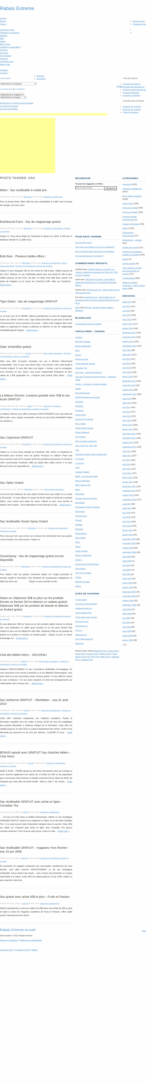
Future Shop (80, 415)
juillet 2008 (127, 614)
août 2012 (126, 398)
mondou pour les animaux (86, 498)
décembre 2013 (129, 333)
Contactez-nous (139, 24)
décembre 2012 (129, 381)
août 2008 (126, 609)
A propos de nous (22, 950)
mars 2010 (126, 526)
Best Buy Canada (82, 342)
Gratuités (40, 76)
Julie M (24, 661)
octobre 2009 (128, 548)
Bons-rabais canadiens (53, 353)
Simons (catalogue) (83, 555)
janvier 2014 (127, 328)
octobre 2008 (128, 600)
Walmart (3, 36)
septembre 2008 (129, 605)
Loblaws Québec (82, 472)
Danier (78, 388)
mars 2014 (126, 319)
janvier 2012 (127, 429)
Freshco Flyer (92, 654)
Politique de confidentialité (31, 940)
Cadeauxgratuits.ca (83, 608)
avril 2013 (126, 368)
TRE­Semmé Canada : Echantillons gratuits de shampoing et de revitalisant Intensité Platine (95, 282)
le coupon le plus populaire (16, 103)
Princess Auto (81, 516)
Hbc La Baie (80, 424)
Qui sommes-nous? (83, 242)
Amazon (78, 337)
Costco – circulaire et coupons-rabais (91, 384)
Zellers (78, 586)
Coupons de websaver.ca (133, 87)
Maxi (2, 38)
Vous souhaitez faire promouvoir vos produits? (95, 251)
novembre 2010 (129, 491)
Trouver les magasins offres (89, 184)
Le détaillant (6, 89)
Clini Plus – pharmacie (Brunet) (88, 372)
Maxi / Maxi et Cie (82, 485)
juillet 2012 (127, 403)
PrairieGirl (27, 616)
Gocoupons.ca (81, 626)
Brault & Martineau (83, 346)
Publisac (78, 525)
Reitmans (79, 529)
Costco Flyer (112, 651)
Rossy (78, 547)
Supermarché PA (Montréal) (87, 564)
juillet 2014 (127, 302)
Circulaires (40, 79)
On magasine (5, 56)
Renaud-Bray (81, 533)
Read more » (6, 285)
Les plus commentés (9, 109)
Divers (125, 228)
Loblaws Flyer (87, 660)
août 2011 (126, 451)
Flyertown (79, 410)
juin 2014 (126, 306)
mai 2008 (126, 622)
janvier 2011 (127, 482)
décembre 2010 (129, 486)
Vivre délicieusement (84, 639)
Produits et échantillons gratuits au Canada (33, 266)
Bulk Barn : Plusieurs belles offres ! (23, 256)
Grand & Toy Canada (84, 419)
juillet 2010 (127, 508)
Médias (34, 950)
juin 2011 (126, 460)
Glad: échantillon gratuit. (16, 346)
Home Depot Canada (84, 428)
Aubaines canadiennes (53, 197)
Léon (77, 467)
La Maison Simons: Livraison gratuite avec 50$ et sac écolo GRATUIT (35, 397)
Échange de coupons (132, 109)
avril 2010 (126, 521)
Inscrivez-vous (139, 21)
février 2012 (127, 425)
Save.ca (78, 630)
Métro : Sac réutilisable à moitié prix (23, 190)
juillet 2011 (127, 455)
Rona (77, 542)
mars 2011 (126, 473)
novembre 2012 (129, 385)
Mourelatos (80, 503)
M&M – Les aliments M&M (86, 476)
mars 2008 (126, 631)
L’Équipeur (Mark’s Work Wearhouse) (91, 454)
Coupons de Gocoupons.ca (134, 90)
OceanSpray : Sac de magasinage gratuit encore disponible (32, 557)
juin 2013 (126, 359)
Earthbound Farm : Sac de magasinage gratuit (30, 221)
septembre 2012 (129, 394)
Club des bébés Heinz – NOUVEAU (23, 654)
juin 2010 (126, 513)
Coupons (4, 50)
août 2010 (126, 504)
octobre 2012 (128, 390)
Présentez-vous (6, 61)
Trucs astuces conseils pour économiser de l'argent (132, 271)
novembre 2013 (129, 337)
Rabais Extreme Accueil (17, 930)
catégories (5, 78)
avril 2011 (126, 469)
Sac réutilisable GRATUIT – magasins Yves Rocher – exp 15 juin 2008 (34, 849)
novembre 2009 (129, 543)
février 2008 (127, 636)
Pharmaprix (80, 511)
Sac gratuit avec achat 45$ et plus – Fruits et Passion (35, 896)
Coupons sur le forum (132, 106)
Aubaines (4, 70)
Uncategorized (128, 278)
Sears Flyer (80, 654)
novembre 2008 (129, 596)
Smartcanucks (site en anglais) (88, 324)
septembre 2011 (129, 447)
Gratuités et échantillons (10, 47)
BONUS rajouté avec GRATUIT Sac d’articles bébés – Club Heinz (35, 754)
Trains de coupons (130, 112)
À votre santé (81, 600)
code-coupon (127, 203)
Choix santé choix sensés (86, 617)
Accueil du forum (7, 30)
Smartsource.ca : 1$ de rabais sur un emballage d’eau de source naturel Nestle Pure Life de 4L (97, 300)
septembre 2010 (129, 499)
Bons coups (5, 44)
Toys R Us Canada (83, 573)
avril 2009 (126, 574)
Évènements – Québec (132, 240)
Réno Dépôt (80, 538)
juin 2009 (126, 565)
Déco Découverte (82, 393)
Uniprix (78, 577)
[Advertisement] (27, 145)
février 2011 (127, 477)
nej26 (29, 406)
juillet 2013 (127, 355)
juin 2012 (126, 407)
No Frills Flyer (93, 657)
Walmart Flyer (100, 651)
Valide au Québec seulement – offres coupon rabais (133, 285)
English (120, 86)
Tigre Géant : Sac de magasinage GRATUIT (29, 301)
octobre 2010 (128, 495)
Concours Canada (130, 208)
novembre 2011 (129, 438)
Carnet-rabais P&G (83, 613)
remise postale (128, 263)
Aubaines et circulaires (9, 33)
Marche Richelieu (82, 481)
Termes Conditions (9, 940)
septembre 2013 (129, 346)
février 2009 (127, 583)
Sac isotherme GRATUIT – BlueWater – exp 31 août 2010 (34, 701)
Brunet (78, 355)
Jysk (77, 450)
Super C (78, 560)
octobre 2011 (128, 442)
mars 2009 (126, 578)
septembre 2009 (129, 552)
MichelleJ (28, 197)
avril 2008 (126, 627)
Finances (4, 59)
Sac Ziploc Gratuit (11, 482)
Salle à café (5, 64)
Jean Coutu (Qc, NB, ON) (86, 446)
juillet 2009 (127, 561)
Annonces (48, 406)
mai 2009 (126, 570)
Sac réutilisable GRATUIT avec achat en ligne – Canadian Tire (31, 803)
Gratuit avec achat (130, 247)
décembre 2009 (129, 539)
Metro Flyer (105, 657)
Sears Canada (81, 551)
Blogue (3, 21)
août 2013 (126, 350)
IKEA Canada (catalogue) (86, 441)
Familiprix (79, 406)
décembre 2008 (129, 592)
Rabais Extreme (17, 8)
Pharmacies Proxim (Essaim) (87, 507)
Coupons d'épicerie (131, 93)
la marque (20, 89)
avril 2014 (126, 315)
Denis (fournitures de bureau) (87, 397)
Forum (3, 24)
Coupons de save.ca (131, 84)
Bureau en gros (81, 359)
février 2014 (127, 324)
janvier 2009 (127, 587)
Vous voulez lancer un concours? (89, 256)
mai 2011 (126, 464)
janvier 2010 (127, 535)
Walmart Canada (82, 582)
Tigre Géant (80, 569)
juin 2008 (126, 618)
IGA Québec (80, 437)
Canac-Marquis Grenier (85, 364)
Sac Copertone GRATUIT (16, 437)
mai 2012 (126, 412)
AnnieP (28, 353)
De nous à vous (81, 621)
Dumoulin (79, 402)
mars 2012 (126, 420)
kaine (77, 307)
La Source (79, 459)
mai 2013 (126, 363)
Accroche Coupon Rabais (86, 604)
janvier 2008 (127, 640)
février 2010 (127, 530)
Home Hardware (82, 432)
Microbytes (80, 494)
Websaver (79, 643)
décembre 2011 (129, 434)
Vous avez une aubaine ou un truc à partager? (95, 247)
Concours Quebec (130, 212)
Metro (77, 489)
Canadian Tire (81, 368)
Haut (144, 931)
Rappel (125, 259)
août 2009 (126, 557)
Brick (77, 350)
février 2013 (127, 377)
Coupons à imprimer (131, 95)
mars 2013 (126, 372)
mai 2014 (126, 311)
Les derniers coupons (9, 106)
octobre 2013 (128, 341)
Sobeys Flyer (105, 654)
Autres (3, 41)
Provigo (78, 520)
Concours (4, 53)
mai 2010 (126, 517)
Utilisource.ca (81, 635)
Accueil (3, 18)
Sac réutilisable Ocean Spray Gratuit (24, 521)
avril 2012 (126, 416)
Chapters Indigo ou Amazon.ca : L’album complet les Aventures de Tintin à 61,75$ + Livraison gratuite (97, 272)
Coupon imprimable (130, 224)
